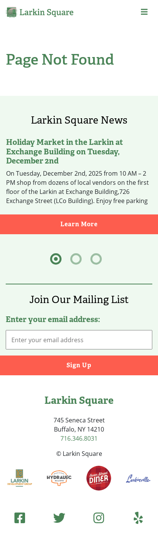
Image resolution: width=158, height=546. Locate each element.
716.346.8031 (79, 438)
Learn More (109, 223)
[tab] (56, 259)
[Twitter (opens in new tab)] (59, 517)
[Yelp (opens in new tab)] (138, 517)
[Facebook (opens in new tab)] (19, 517)
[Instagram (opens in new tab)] (98, 517)
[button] (144, 12)
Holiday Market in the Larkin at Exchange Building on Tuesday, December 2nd (64, 151)
